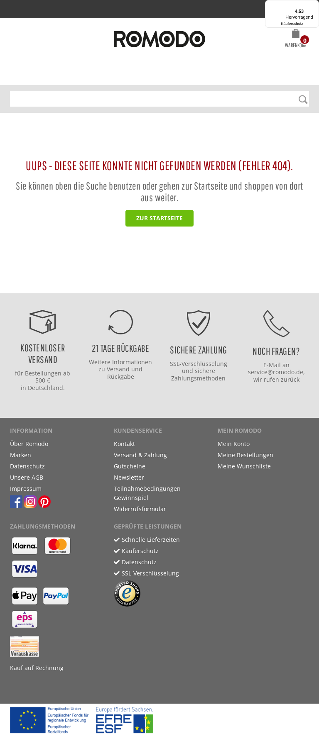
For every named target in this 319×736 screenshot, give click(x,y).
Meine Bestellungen (245, 455)
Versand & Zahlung (140, 455)
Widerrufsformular (140, 509)
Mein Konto (234, 444)
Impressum (26, 488)
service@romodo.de (275, 372)
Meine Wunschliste (244, 466)
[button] (295, 40)
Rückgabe (120, 376)
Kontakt (124, 444)
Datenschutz (27, 466)
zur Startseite (159, 218)
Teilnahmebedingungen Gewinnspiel (147, 493)
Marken (20, 455)
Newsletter (129, 477)
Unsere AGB (26, 477)
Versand (118, 369)
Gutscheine (129, 466)
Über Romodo (29, 444)
